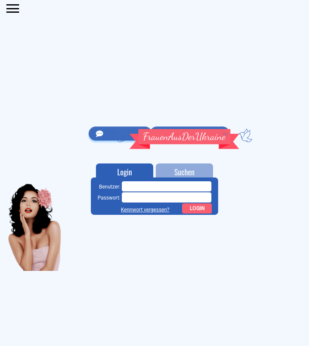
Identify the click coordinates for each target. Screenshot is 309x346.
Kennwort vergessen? (145, 210)
